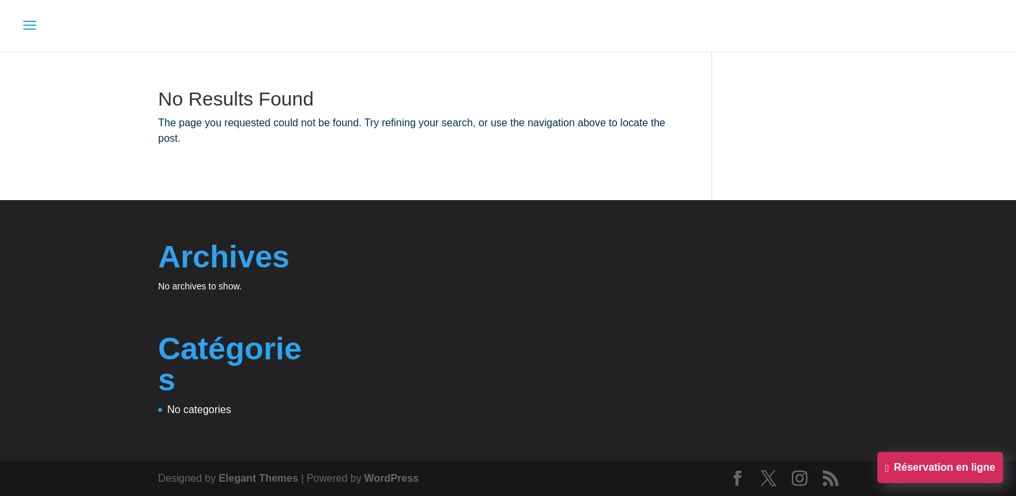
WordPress (391, 478)
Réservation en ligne (940, 469)
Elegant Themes (258, 478)
